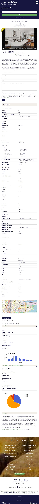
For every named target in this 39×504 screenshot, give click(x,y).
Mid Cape (29, 466)
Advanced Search (20, 17)
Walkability (5, 413)
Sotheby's (19, 496)
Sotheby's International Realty (19, 497)
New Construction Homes (29, 450)
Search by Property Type (29, 445)
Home (3, 429)
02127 (21, 429)
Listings (7, 429)
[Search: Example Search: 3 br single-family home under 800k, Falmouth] (19, 12)
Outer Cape (29, 469)
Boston (17, 429)
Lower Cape (29, 467)
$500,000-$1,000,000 (10, 469)
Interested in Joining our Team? (25, 487)
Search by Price (10, 463)
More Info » (16, 54)
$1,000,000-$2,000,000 (10, 467)
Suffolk (13, 429)
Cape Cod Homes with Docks (10, 447)
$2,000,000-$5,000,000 (10, 466)
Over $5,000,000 (10, 464)
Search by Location (28, 463)
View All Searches (19, 473)
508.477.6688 (7, 7)
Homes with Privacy (29, 453)
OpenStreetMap (30, 312)
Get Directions (6, 318)
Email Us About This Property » (20, 52)
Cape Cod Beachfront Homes (10, 450)
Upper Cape (29, 464)
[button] (19, 15)
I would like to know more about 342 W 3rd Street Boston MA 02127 (19, 86)
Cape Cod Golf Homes (10, 451)
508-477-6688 (19, 56)
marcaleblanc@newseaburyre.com (9, 492)
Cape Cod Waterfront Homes (10, 448)
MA (10, 429)
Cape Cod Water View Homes (10, 453)
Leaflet (26, 312)
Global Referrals (19, 499)
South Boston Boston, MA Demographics (11, 325)
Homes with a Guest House (29, 448)
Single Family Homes (29, 458)
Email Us (19, 484)
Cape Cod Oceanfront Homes (10, 456)
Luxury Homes (29, 459)
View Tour (20, 191)
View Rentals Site (12, 487)
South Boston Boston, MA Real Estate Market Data (13, 365)
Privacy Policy (6, 97)
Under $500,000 (10, 470)
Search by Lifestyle (10, 445)
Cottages (29, 447)
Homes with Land (28, 451)
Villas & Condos (29, 456)
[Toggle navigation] (37, 2)
